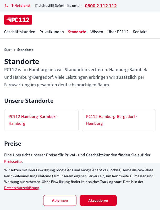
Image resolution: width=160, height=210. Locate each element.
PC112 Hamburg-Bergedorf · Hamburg (111, 120)
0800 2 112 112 (101, 6)
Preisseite (13, 161)
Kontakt (140, 32)
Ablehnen (60, 200)
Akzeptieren (98, 200)
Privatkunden (52, 32)
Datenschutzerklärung (21, 188)
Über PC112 (118, 32)
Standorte (77, 32)
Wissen (96, 32)
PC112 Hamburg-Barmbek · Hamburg (33, 120)
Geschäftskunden (19, 32)
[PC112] (18, 20)
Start (8, 50)
